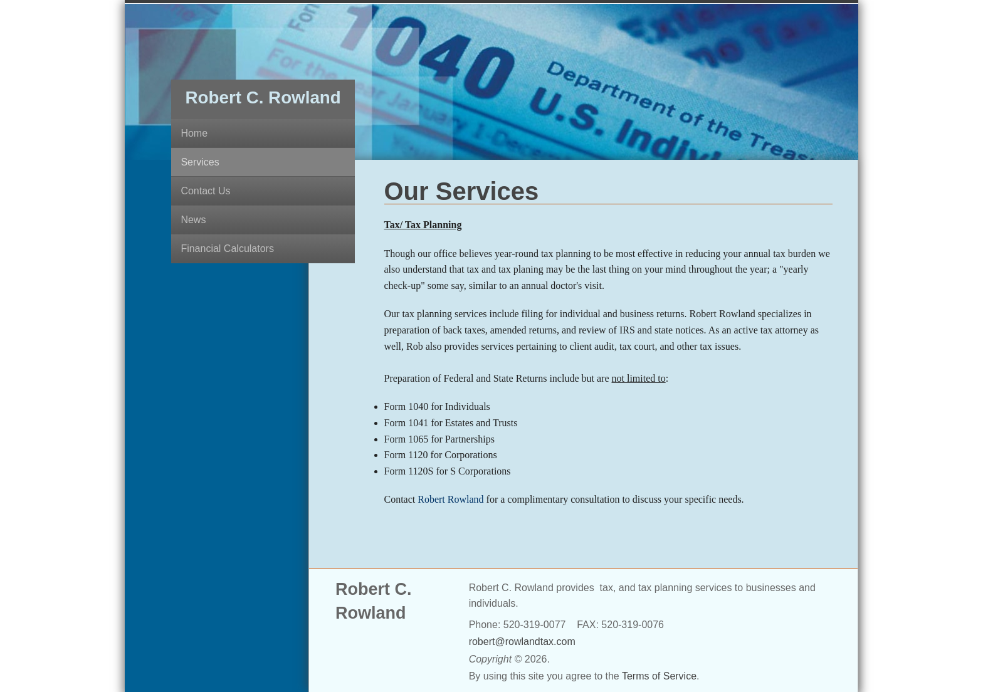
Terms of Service (659, 676)
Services (200, 162)
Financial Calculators (227, 248)
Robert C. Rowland (263, 97)
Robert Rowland (450, 499)
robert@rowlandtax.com (522, 641)
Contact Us (205, 191)
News (193, 219)
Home (194, 133)
